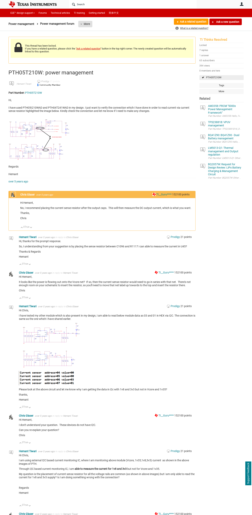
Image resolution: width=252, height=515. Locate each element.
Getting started (97, 12)
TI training (79, 12)
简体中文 (114, 12)
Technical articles (60, 12)
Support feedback (248, 473)
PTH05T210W (214, 77)
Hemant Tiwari (24, 84)
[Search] (133, 4)
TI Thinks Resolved (213, 40)
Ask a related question (193, 21)
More (87, 24)
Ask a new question (227, 21)
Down (31, 227)
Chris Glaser (27, 194)
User (242, 4)
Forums (43, 12)
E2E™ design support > (22, 12)
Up (22, 227)
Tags (221, 85)
